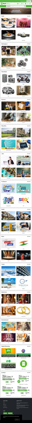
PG (8, 232)
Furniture (23, 96)
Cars (8, 96)
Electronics (23, 56)
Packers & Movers (23, 111)
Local (8, 260)
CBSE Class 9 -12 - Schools (23, 384)
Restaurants (8, 40)
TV (8, 342)
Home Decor (8, 68)
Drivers (23, 166)
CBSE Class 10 (8, 395)
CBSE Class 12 (23, 395)
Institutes (23, 150)
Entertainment (23, 260)
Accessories (23, 316)
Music (23, 331)
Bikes (23, 84)
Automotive (23, 68)
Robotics (5, 413)
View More (29, 16)
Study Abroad (23, 138)
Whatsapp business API (8, 369)
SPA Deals (23, 40)
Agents (23, 288)
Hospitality (8, 178)
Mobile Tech (10, 413)
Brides (8, 304)
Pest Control (8, 122)
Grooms (23, 304)
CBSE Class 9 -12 (8, 384)
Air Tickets (8, 276)
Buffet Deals (8, 28)
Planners (8, 316)
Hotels (23, 276)
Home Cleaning (8, 111)
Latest (23, 342)
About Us (4, 404)
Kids (8, 331)
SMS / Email (23, 369)
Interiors (23, 122)
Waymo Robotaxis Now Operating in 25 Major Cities (22, 403)
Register (30, 3)
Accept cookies (17, 419)
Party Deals (23, 28)
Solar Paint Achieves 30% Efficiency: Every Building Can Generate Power (22, 406)
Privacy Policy (5, 407)
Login (27, 3)
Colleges (8, 138)
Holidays (8, 288)
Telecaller (8, 166)
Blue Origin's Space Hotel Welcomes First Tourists (22, 408)
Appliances (8, 56)
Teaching (23, 178)
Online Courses (8, 150)
